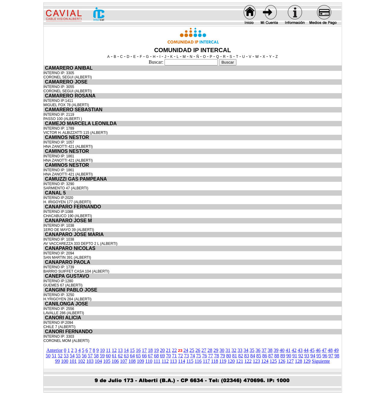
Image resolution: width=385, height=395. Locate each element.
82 (240, 355)
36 (258, 350)
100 (64, 361)
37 (264, 350)
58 (96, 355)
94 (312, 355)
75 (198, 355)
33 (240, 350)
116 (198, 361)
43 (300, 350)
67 (150, 355)
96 (324, 355)
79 (222, 355)
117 (206, 361)
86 (264, 355)
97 (330, 355)
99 (57, 361)
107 (123, 361)
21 (168, 350)
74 (192, 355)
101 (73, 361)
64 (132, 355)
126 (281, 361)
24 (185, 350)
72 (180, 355)
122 (248, 361)
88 (276, 355)
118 (214, 361)
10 (102, 350)
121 (239, 361)
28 (210, 350)
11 (108, 350)
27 (204, 350)
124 (265, 361)
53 (66, 355)
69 (162, 355)
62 (120, 355)
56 (84, 355)
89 (282, 355)
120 (231, 361)
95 (318, 355)
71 (174, 355)
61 (114, 355)
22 (174, 350)
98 (336, 355)
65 (138, 355)
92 (300, 355)
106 (115, 361)
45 (312, 350)
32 (234, 350)
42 (294, 350)
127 (290, 361)
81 (234, 355)
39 (276, 350)
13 (120, 350)
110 (148, 361)
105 (106, 361)
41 (288, 350)
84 (252, 355)
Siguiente (321, 361)
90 (288, 355)
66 (144, 355)
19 (156, 350)
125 (273, 361)
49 (336, 350)
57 (90, 355)
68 (156, 355)
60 (108, 355)
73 (186, 355)
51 (54, 355)
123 (256, 361)
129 (307, 361)
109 (140, 361)
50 (48, 355)
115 (189, 361)
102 (81, 361)
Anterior (54, 350)
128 (298, 361)
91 (294, 355)
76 (204, 355)
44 (306, 350)
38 (270, 350)
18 (150, 350)
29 (216, 350)
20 (162, 350)
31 (228, 350)
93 (306, 355)
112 (165, 361)
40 (282, 350)
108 (132, 361)
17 (144, 350)
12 (114, 350)
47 (324, 350)
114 (181, 361)
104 (98, 361)
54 (72, 355)
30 (222, 350)
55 (78, 355)
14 (126, 350)
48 (330, 350)
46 (318, 350)
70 (168, 355)
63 (126, 355)
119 (222, 361)
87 (270, 355)
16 (138, 350)
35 (252, 350)
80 (228, 355)
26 (198, 350)
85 (258, 355)
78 (216, 355)
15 (132, 350)
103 (90, 361)
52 (60, 355)
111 (156, 361)
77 (210, 355)
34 (246, 350)
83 (246, 355)
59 (102, 355)
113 (173, 361)
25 (191, 350)
